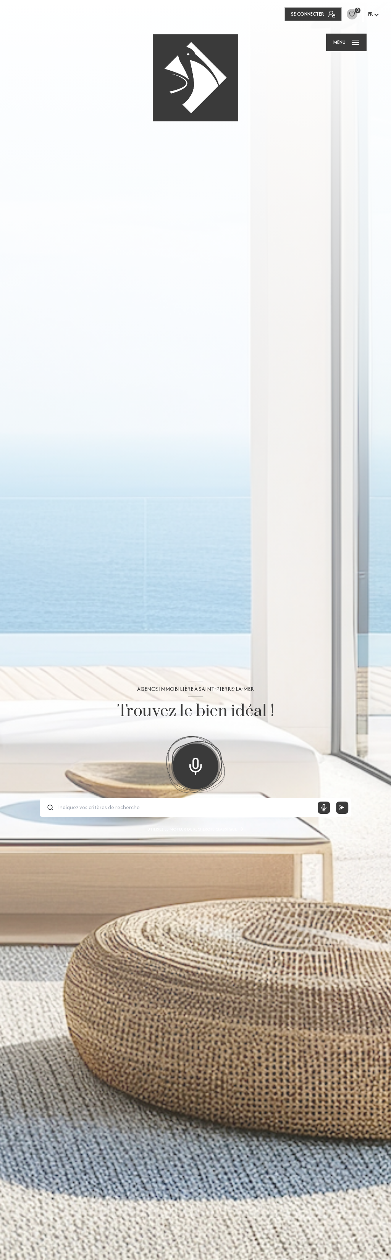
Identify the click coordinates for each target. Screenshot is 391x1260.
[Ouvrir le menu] (346, 42)
